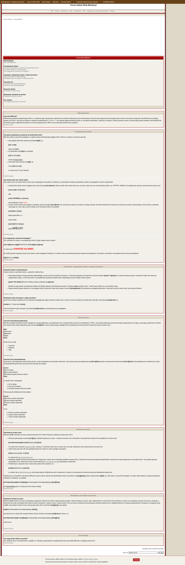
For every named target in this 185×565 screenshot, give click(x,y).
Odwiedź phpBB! (30, 447)
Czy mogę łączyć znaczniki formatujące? (16, 71)
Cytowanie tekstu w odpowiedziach (15, 76)
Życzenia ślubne (66, 2)
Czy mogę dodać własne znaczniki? (15, 101)
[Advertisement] (83, 38)
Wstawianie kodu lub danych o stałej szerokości (19, 78)
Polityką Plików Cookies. (91, 559)
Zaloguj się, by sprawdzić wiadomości (97, 11)
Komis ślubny (46, 2)
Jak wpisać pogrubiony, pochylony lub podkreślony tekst (21, 68)
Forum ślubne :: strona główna (12, 19)
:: (73, 2)
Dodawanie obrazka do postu (13, 96)
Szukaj (57, 11)
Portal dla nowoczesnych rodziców (87, 2)
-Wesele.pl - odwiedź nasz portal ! (14, 2)
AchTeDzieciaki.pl (108, 2)
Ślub (2, 2)
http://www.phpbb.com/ (25, 457)
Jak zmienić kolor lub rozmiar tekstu (15, 69)
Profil (83, 11)
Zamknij (136, 560)
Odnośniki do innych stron (12, 91)
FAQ (52, 11)
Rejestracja (77, 11)
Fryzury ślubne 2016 (33, 2)
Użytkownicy (64, 11)
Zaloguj (112, 11)
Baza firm (56, 2)
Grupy (71, 11)
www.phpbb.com (51, 462)
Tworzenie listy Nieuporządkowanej (15, 84)
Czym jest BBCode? (10, 62)
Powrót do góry (8, 125)
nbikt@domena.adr (26, 472)
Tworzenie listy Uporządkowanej (14, 85)
